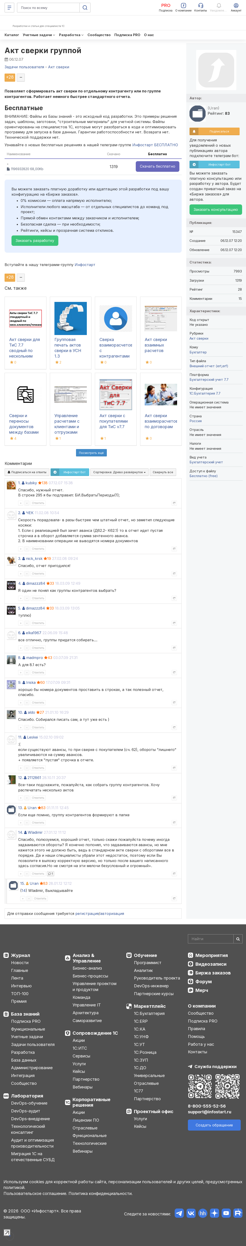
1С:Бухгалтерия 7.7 (205, 393)
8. (19, 657)
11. (20, 737)
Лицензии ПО (86, 1120)
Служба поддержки (216, 1066)
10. (20, 712)
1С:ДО (140, 1067)
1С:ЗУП (141, 1060)
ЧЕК (30, 512)
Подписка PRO (26, 1021)
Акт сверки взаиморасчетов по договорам (161, 421)
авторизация (112, 913)
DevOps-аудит (25, 1111)
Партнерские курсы (154, 993)
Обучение (145, 955)
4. (19, 583)
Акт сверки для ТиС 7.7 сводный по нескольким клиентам (24, 350)
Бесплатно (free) (203, 476)
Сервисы (81, 1056)
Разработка (23, 1052)
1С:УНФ (141, 1036)
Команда (81, 997)
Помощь (196, 1036)
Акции (79, 1040)
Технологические (90, 1143)
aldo (31, 712)
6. (19, 632)
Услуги (79, 1063)
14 (24, 890)
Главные (19, 970)
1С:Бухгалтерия (149, 1013)
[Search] (215, 938)
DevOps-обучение (29, 1103)
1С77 (138, 1090)
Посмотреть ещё (91, 453)
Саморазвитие (87, 1020)
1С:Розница (145, 1052)
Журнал (20, 955)
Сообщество (24, 1083)
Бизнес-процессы (90, 976)
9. (19, 682)
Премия (19, 1001)
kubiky (31, 483)
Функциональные (28, 1029)
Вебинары (83, 1087)
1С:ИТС (80, 1048)
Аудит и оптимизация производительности (32, 1143)
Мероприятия (211, 955)
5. (19, 608)
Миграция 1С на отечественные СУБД (33, 1156)
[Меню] (9, 7)
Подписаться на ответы (27, 472)
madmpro (34, 657)
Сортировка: (119, 472)
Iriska (31, 682)
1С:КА (139, 1029)
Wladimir (35, 832)
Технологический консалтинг (28, 1129)
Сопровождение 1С (95, 1033)
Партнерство (86, 1079)
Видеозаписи (210, 964)
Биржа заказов (213, 973)
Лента (17, 978)
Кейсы (79, 1071)
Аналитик (143, 970)
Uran (32, 807)
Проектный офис (153, 1111)
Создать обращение (214, 1125)
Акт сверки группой (43, 50)
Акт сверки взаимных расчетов (156, 345)
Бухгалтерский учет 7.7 (209, 379)
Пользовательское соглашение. (35, 1193)
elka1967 (33, 632)
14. (20, 832)
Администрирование (32, 1067)
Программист (147, 962)
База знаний (25, 1014)
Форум (203, 981)
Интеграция (23, 1075)
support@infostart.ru (209, 1111)
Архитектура (86, 1012)
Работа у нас (201, 1044)
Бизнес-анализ (87, 968)
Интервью (21, 985)
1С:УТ (139, 1044)
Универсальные (149, 1075)
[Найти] (238, 938)
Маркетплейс (150, 1006)
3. (19, 558)
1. (19, 483)
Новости (19, 962)
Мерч (201, 990)
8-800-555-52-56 (207, 1106)
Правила (196, 1028)
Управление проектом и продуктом (94, 986)
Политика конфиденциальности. (100, 1193)
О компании (202, 1006)
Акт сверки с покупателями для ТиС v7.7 (113, 421)
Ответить (38, 503)
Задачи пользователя (33, 1044)
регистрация (87, 913)
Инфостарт (85, 264)
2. (19, 512)
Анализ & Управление (87, 958)
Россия (195, 421)
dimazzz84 (35, 583)
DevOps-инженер (151, 985)
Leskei (32, 737)
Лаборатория (27, 1096)
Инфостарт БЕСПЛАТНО (155, 145)
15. (22, 883)
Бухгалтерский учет (206, 462)
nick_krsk (34, 558)
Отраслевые (85, 1128)
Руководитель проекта (157, 978)
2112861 (34, 777)
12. (20, 777)
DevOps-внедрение (30, 1118)
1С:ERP (141, 1021)
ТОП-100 (19, 993)
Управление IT (87, 1005)
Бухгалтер (198, 352)
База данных (23, 1060)
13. (20, 807)
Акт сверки (198, 338)
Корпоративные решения (91, 1102)
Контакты (197, 1051)
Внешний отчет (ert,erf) (208, 366)
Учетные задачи (27, 1036)
